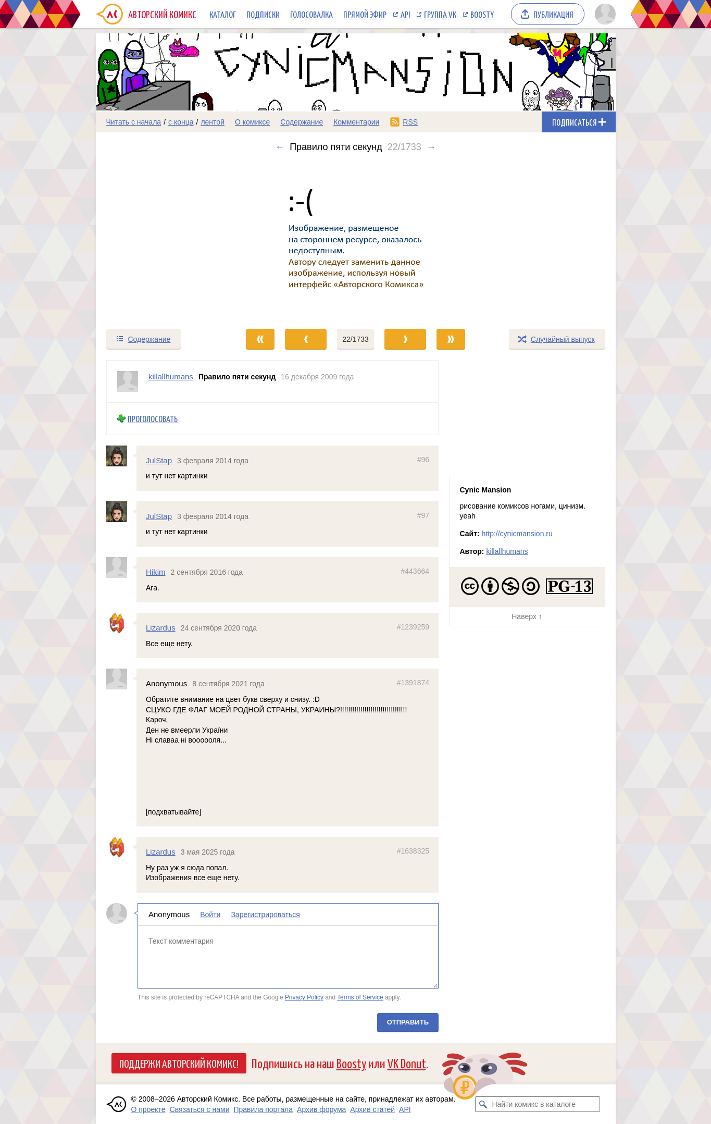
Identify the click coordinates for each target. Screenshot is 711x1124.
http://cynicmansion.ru (517, 533)
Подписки (263, 14)
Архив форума (321, 1109)
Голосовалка (311, 14)
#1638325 (412, 851)
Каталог (222, 14)
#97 (423, 515)
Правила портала (263, 1109)
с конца (181, 122)
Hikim (156, 571)
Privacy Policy (303, 997)
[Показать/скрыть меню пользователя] (603, 14)
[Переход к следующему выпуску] (356, 240)
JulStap (159, 459)
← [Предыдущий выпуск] (279, 147)
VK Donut (407, 1063)
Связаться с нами (200, 1109)
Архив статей (372, 1109)
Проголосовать (153, 418)
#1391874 (412, 682)
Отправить (407, 1022)
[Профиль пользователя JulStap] (121, 455)
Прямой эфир (364, 14)
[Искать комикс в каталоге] (483, 1104)
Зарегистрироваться (265, 914)
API (405, 14)
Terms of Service (360, 997)
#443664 (415, 571)
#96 (423, 459)
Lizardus (161, 627)
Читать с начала (133, 122)
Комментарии (356, 122)
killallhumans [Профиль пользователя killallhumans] (170, 376)
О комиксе (252, 122)
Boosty (482, 14)
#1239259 (412, 627)
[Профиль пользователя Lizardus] (121, 623)
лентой (212, 122)
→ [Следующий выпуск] (431, 147)
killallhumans (507, 551)
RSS (410, 122)
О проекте (148, 1109)
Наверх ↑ (527, 616)
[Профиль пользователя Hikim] (121, 567)
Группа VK (440, 14)
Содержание (301, 122)
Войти (210, 914)
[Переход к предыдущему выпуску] (161, 240)
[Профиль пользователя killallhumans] (127, 381)
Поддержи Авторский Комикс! (179, 1063)
